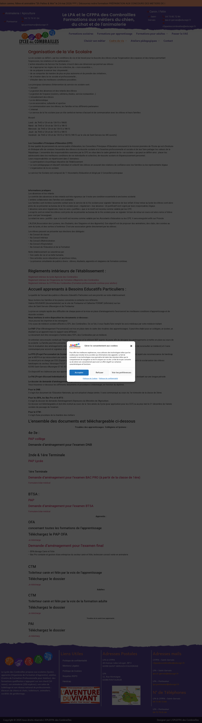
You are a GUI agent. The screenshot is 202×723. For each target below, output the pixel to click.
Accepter (79, 372)
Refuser (99, 372)
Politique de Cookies (90, 378)
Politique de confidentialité (108, 378)
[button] (131, 345)
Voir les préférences (121, 372)
